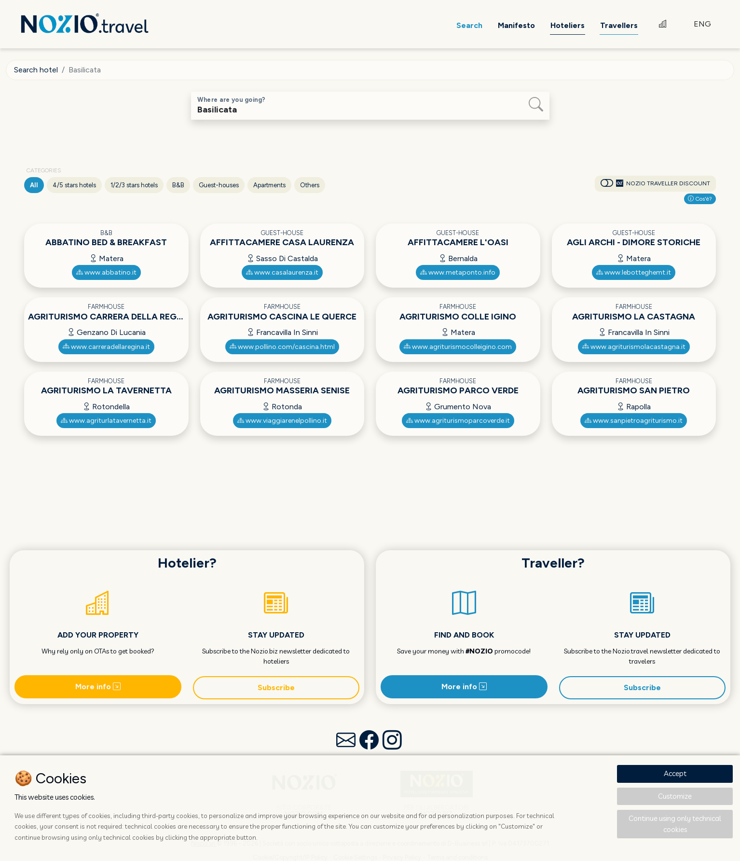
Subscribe (276, 687)
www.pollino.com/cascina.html (282, 347)
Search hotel (36, 69)
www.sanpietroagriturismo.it (634, 421)
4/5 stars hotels (74, 185)
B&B (178, 185)
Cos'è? (700, 198)
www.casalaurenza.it (282, 272)
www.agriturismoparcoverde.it (458, 421)
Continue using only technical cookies (675, 824)
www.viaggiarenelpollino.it (282, 421)
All (34, 185)
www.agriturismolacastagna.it (633, 347)
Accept (675, 773)
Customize (675, 796)
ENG (702, 23)
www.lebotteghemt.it (633, 272)
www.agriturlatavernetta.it (106, 421)
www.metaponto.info (457, 272)
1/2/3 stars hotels (134, 185)
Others (309, 185)
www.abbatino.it (106, 272)
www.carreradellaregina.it (106, 347)
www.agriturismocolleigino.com (458, 347)
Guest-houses (219, 185)
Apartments (269, 185)
